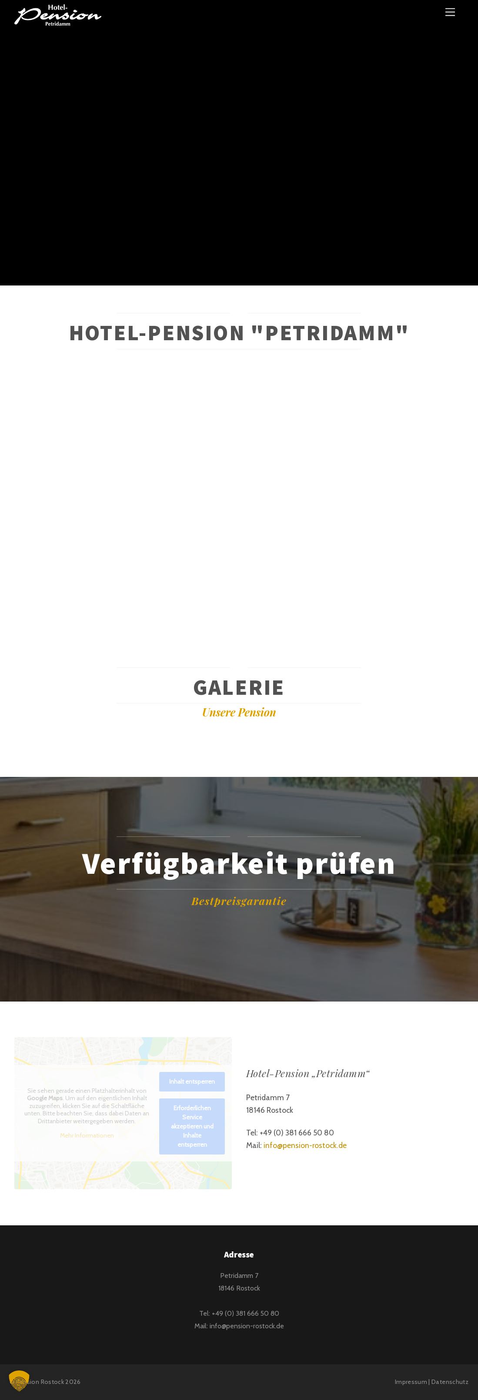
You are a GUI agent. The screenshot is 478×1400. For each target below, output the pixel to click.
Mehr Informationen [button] (87, 1135)
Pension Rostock (40, 1382)
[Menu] (450, 12)
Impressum (411, 1382)
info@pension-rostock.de (305, 1145)
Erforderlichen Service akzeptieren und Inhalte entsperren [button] (192, 1126)
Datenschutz (449, 1382)
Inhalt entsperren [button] (192, 1081)
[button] (19, 1381)
